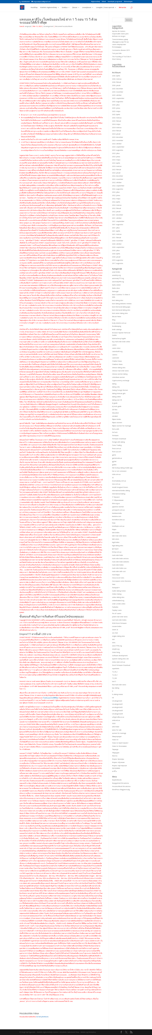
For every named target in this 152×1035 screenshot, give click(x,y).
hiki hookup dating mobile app (122, 468)
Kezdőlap (34, 7)
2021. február (116, 237)
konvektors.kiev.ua (118, 520)
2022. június (116, 195)
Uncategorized (48, 26)
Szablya (65, 7)
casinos (114, 355)
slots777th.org (117, 646)
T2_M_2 (114, 672)
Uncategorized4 (117, 714)
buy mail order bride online (121, 342)
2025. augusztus (117, 102)
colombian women (118, 377)
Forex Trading (117, 445)
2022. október (117, 182)
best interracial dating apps (121, 307)
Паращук (115, 749)
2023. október (117, 144)
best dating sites (117, 300)
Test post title (117, 53)
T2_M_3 (114, 675)
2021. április (116, 231)
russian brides (116, 626)
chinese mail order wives (120, 371)
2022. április (116, 202)
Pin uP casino (116, 613)
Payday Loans (117, 610)
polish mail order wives (120, 617)
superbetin (115, 668)
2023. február (116, 170)
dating (114, 384)
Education (115, 413)
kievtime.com (116, 516)
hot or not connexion (119, 471)
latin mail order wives (119, 536)
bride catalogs (117, 329)
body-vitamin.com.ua (119, 323)
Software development (120, 656)
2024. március (117, 127)
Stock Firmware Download (121, 665)
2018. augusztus (117, 260)
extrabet (115, 416)
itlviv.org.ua (116, 503)
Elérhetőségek (128, 1)
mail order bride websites (120, 562)
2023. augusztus (117, 150)
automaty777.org (118, 278)
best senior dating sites (120, 313)
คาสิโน (114, 771)
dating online (116, 397)
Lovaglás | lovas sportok (105, 7)
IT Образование (118, 500)
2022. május (116, 199)
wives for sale (116, 730)
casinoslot (115, 358)
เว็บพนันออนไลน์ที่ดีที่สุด (50, 698)
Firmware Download (119, 439)
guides (114, 465)
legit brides (115, 542)
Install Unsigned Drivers (120, 487)
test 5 (114, 681)
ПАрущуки (115, 753)
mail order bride (117, 555)
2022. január (116, 212)
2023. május (116, 160)
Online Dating (116, 594)
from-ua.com (116, 452)
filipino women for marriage (121, 426)
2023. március (117, 166)
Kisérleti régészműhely (48, 7)
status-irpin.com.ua (118, 662)
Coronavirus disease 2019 (121, 50)
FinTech (114, 432)
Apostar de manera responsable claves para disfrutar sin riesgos (120, 33)
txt (113, 698)
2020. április (116, 254)
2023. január (116, 173)
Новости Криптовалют (120, 743)
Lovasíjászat (86, 7)
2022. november (117, 179)
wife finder (115, 727)
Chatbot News (117, 361)
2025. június (116, 108)
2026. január (116, 85)
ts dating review (117, 694)
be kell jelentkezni (42, 1017)
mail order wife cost (119, 571)
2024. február (116, 131)
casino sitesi (116, 348)
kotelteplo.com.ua (118, 526)
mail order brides (118, 565)
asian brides (116, 272)
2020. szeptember (118, 247)
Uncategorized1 (117, 704)
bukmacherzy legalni (119, 338)
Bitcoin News (116, 317)
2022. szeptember (118, 186)
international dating (118, 494)
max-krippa (116, 575)
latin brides (115, 533)
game (114, 455)
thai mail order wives (119, 685)
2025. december (117, 89)
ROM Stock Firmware (119, 623)
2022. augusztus (117, 189)
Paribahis (115, 607)
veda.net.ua (116, 720)
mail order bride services (120, 558)
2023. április (116, 163)
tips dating (115, 688)
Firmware (115, 435)
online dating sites (118, 597)
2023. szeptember (118, 147)
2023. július (116, 153)
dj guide (114, 403)
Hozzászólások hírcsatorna (121, 786)
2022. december (117, 176)
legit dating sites (117, 546)
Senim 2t (115, 630)
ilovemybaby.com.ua (119, 481)
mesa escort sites (118, 578)
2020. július (116, 250)
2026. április (116, 76)
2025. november (117, 92)
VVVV (113, 723)
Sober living (116, 652)
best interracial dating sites (121, 310)
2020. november (117, 241)
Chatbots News (117, 364)
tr (112, 691)
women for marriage (119, 733)
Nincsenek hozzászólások (63, 26)
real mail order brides (119, 620)
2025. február (116, 121)
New (113, 584)
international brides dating (121, 490)
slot (113, 639)
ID (113, 478)
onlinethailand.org (118, 600)
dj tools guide (116, 406)
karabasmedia (117, 513)
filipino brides (116, 419)
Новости (115, 740)
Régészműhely (95, 1)
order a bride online (118, 604)
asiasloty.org (116, 275)
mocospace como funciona (121, 581)
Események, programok (115, 1)
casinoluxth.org (117, 351)
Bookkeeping (116, 326)
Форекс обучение (118, 762)
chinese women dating (119, 374)
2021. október (117, 218)
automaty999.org (118, 282)
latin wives (115, 539)
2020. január (116, 257)
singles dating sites (118, 636)
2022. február (116, 208)
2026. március (117, 79)
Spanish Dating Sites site (120, 659)
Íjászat (74, 7)
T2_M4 (114, 678)
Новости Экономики (119, 746)
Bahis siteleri (116, 285)
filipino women (117, 423)
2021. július (116, 228)
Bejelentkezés (117, 780)
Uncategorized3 (117, 711)
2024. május (116, 124)
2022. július (116, 192)
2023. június (116, 157)
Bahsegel (115, 291)
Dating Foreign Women (120, 390)
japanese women (118, 507)
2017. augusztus (117, 263)
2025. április (116, 114)
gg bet (114, 461)
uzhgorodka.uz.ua (118, 717)
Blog (113, 320)
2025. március (117, 118)
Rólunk (104, 1)
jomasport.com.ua (118, 510)
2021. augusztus (117, 224)
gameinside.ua (117, 458)
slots (113, 643)
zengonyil (28, 26)
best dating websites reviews (122, 304)
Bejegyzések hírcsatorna (120, 783)
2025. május (116, 111)
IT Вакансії (116, 497)
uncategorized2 (117, 707)
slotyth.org (115, 649)
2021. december (117, 215)
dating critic (116, 387)
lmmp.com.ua (116, 552)
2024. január (116, 134)
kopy (113, 523)
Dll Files (114, 410)
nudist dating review (119, 591)
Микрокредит (117, 736)
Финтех (114, 756)
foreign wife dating (118, 442)
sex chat (115, 633)
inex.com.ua (116, 484)
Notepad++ (116, 588)
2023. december (117, 137)
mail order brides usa (119, 568)
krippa (114, 529)
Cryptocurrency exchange (120, 380)
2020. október (117, 244)
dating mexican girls (119, 393)
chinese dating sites (118, 368)
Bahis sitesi (116, 288)
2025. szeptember (118, 98)
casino (114, 345)
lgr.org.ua (115, 549)
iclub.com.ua (116, 474)
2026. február (116, 82)
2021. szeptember (118, 221)
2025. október (117, 95)
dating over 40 (117, 400)
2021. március (117, 234)
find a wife (115, 429)
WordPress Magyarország (121, 790)
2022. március (117, 205)
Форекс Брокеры (118, 759)
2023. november (117, 140)
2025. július (116, 105)
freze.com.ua (116, 448)
